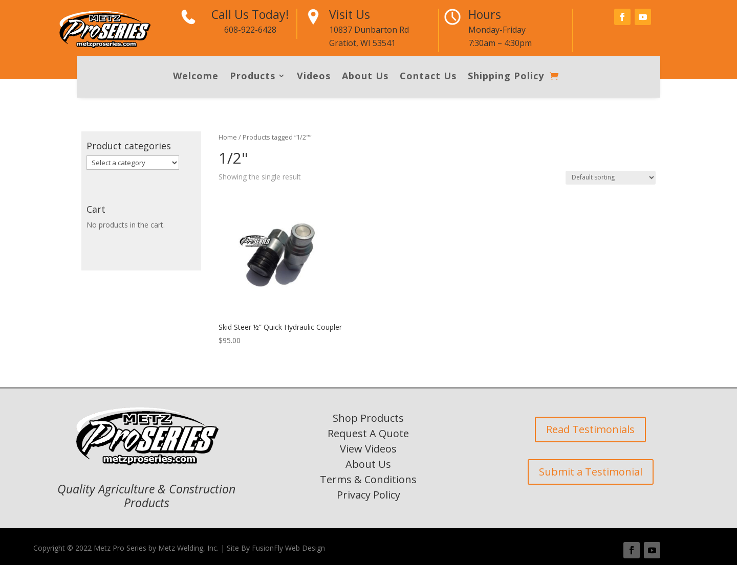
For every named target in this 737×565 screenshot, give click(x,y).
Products (252, 77)
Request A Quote (368, 433)
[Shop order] (611, 178)
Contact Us (428, 77)
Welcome (196, 77)
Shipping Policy (506, 77)
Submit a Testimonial (590, 472)
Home (228, 137)
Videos (314, 77)
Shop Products (368, 418)
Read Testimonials (590, 429)
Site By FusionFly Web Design (276, 548)
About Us (365, 77)
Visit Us (349, 14)
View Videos (368, 449)
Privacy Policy (368, 495)
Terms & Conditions (368, 479)
